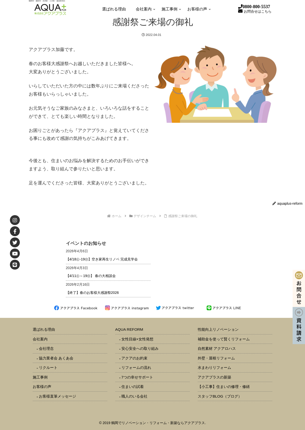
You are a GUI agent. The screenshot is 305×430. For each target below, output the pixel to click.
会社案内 (40, 339)
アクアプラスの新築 (214, 377)
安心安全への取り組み (140, 348)
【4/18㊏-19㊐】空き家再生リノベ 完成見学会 (102, 259)
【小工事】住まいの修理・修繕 (224, 386)
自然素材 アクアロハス (217, 348)
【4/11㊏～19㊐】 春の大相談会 (91, 276)
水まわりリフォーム (214, 367)
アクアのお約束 (134, 358)
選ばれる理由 (44, 329)
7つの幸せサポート (137, 377)
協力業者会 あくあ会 (56, 358)
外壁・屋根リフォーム (216, 358)
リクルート (48, 367)
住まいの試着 (132, 386)
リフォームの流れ (136, 367)
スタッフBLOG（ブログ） (220, 396)
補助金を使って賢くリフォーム (224, 339)
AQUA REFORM (129, 329)
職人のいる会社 (134, 396)
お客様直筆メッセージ (57, 396)
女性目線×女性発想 (137, 339)
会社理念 (46, 348)
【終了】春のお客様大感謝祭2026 (92, 293)
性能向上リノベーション (218, 329)
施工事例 (40, 377)
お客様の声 (42, 386)
